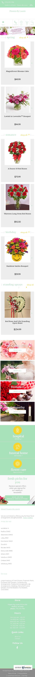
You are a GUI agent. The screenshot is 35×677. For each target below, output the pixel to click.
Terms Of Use (12, 673)
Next (32, 63)
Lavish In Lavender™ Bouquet (17, 116)
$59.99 (18, 274)
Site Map (24, 675)
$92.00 (17, 221)
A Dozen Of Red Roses (17, 169)
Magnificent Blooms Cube (17, 71)
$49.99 (18, 79)
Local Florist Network (13, 675)
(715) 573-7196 (9, 2)
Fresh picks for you (17, 485)
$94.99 (17, 124)
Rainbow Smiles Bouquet (17, 266)
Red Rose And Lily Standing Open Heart (17, 322)
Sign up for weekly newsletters (17, 498)
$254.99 (17, 329)
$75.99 (18, 176)
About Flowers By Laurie (10, 509)
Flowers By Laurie (18, 11)
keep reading (28, 518)
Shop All (22, 38)
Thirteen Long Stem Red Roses (17, 214)
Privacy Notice (22, 673)
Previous (3, 63)
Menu (3, 24)
